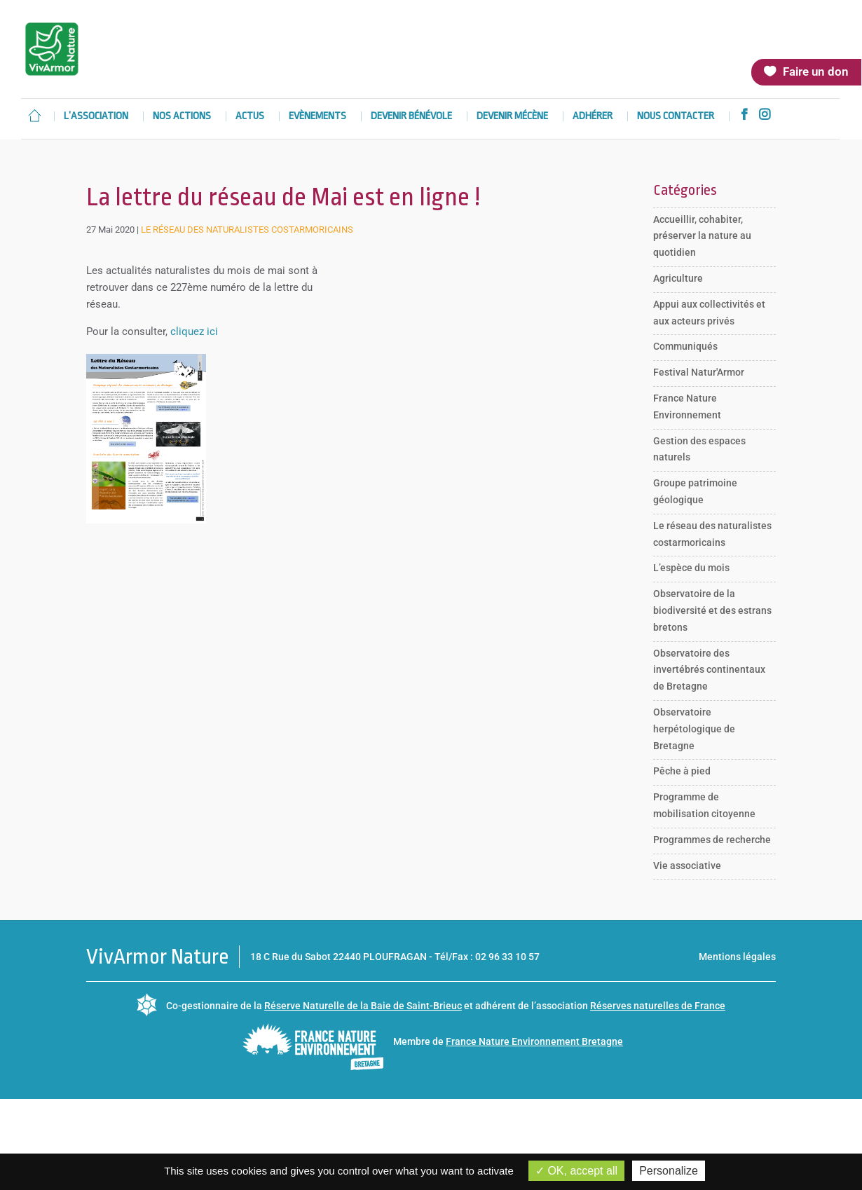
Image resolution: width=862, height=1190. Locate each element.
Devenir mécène (512, 116)
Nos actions (182, 116)
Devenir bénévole (411, 116)
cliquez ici (194, 331)
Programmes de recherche (712, 839)
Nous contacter (675, 116)
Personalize (668, 1171)
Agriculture (678, 278)
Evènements (317, 116)
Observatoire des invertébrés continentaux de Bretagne (709, 670)
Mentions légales (737, 956)
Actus (249, 116)
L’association (96, 116)
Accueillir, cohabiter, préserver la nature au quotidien (702, 236)
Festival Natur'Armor (698, 372)
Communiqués (685, 346)
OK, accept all (576, 1171)
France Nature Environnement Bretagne (534, 1041)
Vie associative (687, 865)
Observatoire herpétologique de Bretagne (694, 728)
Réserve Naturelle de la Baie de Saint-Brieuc (363, 1005)
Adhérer (593, 116)
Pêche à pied (682, 771)
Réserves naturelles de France (657, 1005)
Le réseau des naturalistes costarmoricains (247, 229)
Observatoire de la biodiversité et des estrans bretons (712, 610)
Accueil (34, 115)
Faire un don (816, 71)
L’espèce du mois (691, 567)
